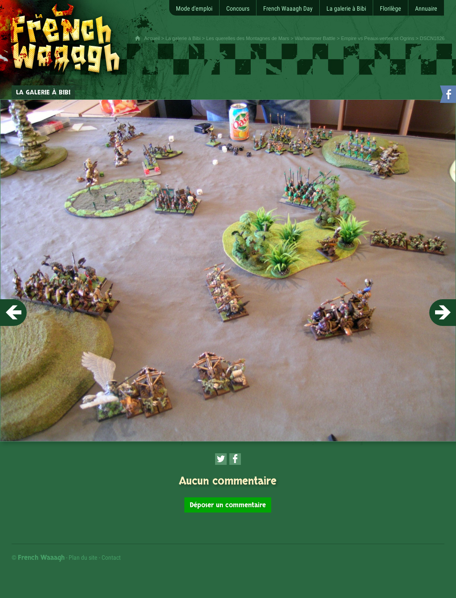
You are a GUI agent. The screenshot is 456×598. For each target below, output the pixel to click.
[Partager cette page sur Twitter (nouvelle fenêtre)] (221, 459)
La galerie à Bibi (182, 38)
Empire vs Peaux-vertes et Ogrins (377, 38)
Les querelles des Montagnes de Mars (247, 38)
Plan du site (83, 557)
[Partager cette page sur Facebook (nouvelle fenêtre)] (235, 459)
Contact (111, 557)
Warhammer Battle (315, 38)
